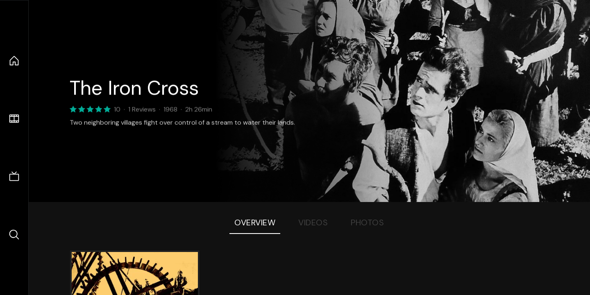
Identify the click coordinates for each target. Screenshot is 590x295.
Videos (313, 222)
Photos (367, 222)
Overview (254, 222)
